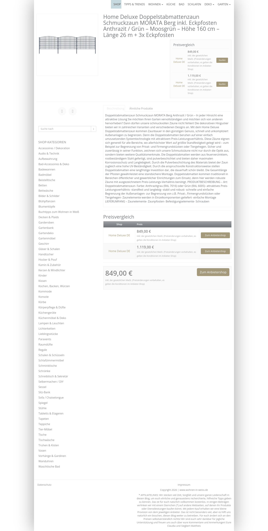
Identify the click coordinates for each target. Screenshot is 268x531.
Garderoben (46, 222)
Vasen (42, 450)
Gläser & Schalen (49, 249)
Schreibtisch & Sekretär (53, 376)
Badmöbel (44, 175)
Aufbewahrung (47, 159)
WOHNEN (155, 4)
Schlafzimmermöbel (51, 360)
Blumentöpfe (46, 206)
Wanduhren (45, 461)
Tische (42, 435)
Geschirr (43, 244)
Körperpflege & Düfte (52, 307)
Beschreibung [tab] (115, 108)
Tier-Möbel (45, 429)
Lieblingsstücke (48, 334)
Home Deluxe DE (179, 60)
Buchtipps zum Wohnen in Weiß (58, 212)
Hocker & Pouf (47, 259)
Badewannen (46, 169)
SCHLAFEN (194, 4)
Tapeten (43, 419)
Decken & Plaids (48, 217)
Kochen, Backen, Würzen (54, 286)
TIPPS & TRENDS (134, 4)
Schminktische (47, 366)
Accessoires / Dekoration (54, 148)
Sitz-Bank (44, 392)
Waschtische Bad (49, 466)
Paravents (44, 339)
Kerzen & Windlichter (51, 270)
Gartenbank (45, 228)
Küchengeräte (47, 313)
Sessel (42, 387)
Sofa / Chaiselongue (51, 397)
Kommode (45, 291)
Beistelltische (46, 180)
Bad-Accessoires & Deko (53, 164)
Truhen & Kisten (48, 445)
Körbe (42, 302)
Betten (42, 185)
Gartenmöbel (46, 238)
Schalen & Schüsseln (51, 355)
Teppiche (44, 424)
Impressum (184, 484)
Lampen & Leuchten (51, 323)
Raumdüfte (45, 344)
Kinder (42, 275)
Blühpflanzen (46, 201)
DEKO (209, 4)
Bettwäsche (45, 191)
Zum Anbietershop (215, 235)
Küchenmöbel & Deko (52, 318)
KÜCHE (170, 4)
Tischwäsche (46, 440)
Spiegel (43, 403)
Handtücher (46, 254)
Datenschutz (44, 484)
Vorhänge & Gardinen (52, 456)
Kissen (42, 281)
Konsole (43, 297)
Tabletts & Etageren (50, 413)
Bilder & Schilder (48, 196)
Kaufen (222, 60)
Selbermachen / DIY (50, 381)
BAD (181, 4)
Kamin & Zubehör (49, 265)
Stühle (42, 408)
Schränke (44, 371)
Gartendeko (45, 233)
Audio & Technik (48, 153)
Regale (42, 350)
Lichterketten (46, 328)
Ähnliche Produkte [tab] (141, 108)
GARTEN (224, 4)
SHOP (117, 4)
